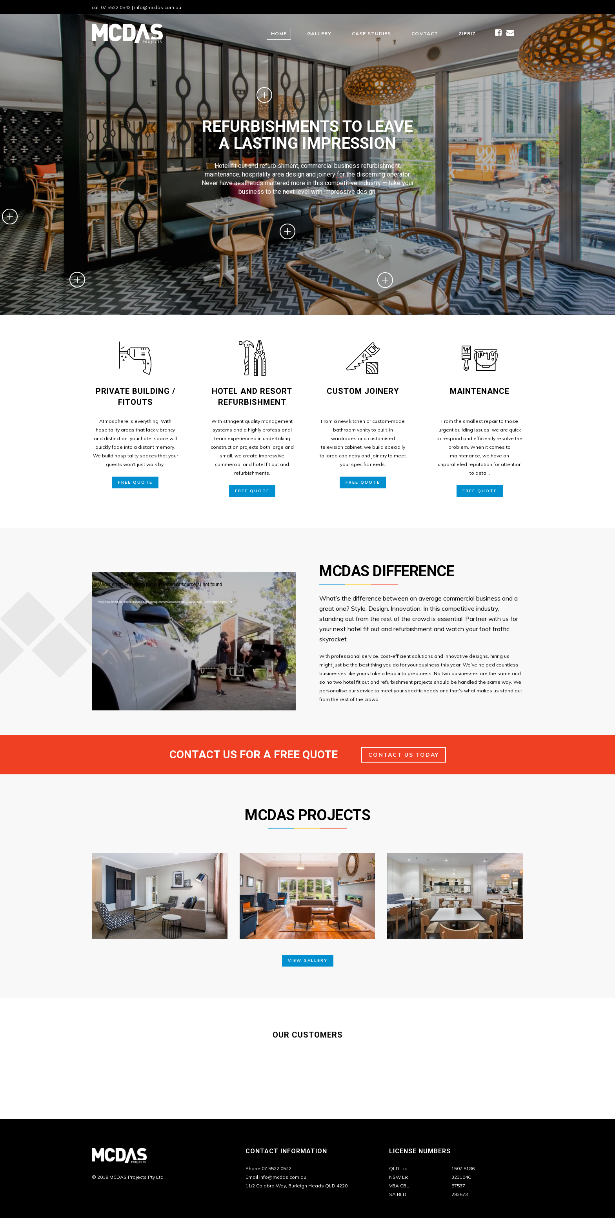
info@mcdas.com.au (157, 7)
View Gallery (308, 960)
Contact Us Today (403, 754)
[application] (194, 629)
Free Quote (135, 482)
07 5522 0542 (116, 7)
